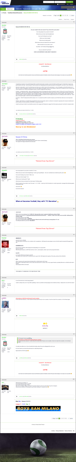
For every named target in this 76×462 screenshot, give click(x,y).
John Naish (21, 155)
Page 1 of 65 (56, 15)
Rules (43, 8)
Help (67, 4)
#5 (73, 208)
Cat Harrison (31, 155)
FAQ (40, 8)
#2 (73, 80)
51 (67, 15)
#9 (73, 333)
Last (72, 15)
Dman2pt (25, 155)
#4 (73, 166)
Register (71, 4)
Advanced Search (71, 9)
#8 (73, 294)
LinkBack (60, 19)
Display (72, 19)
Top (73, 430)
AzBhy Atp (21, 59)
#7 (73, 276)
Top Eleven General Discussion (15, 12)
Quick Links (34, 8)
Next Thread (41, 424)
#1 (73, 21)
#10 (73, 379)
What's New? (10, 9)
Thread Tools (66, 19)
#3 (73, 132)
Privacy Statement (60, 430)
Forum (3, 9)
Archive (53, 430)
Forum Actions (26, 8)
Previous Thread (35, 424)
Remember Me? (62, 4)
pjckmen (21, 396)
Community (18, 8)
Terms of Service (68, 430)
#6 (73, 234)
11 (65, 15)
